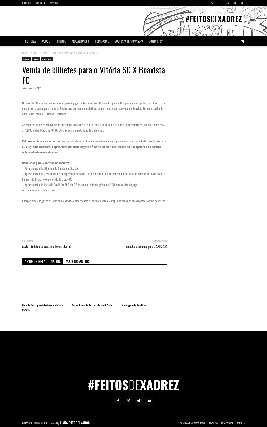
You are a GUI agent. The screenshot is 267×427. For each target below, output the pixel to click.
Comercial (102, 41)
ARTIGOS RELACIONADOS (43, 261)
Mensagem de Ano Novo (134, 305)
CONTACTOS (156, 41)
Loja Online (40, 2)
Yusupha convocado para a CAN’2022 (146, 246)
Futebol (61, 41)
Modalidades (80, 41)
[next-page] (31, 318)
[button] (213, 2)
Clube (46, 41)
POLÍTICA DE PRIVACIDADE (192, 422)
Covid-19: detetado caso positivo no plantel (46, 246)
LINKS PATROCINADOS (75, 422)
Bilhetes (26, 2)
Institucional (47, 59)
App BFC (54, 2)
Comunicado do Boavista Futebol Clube (92, 305)
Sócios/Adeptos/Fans (129, 41)
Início (24, 52)
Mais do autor (77, 261)
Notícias (30, 41)
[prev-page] (24, 318)
